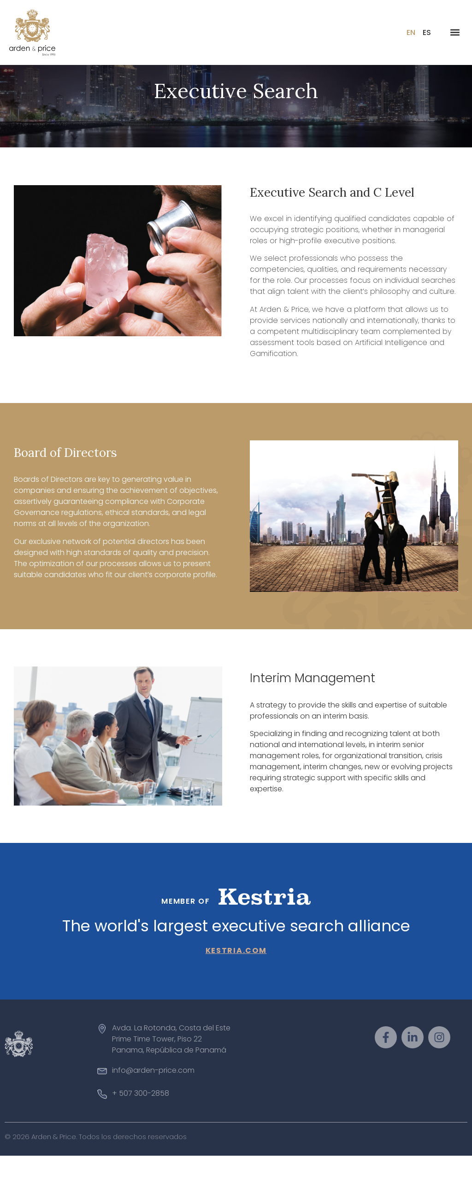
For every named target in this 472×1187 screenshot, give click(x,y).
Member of (185, 932)
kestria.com (236, 981)
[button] (455, 32)
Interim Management (312, 709)
